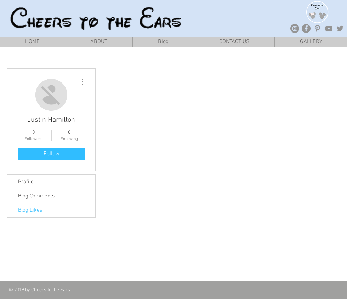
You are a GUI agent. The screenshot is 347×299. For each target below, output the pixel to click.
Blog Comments (36, 196)
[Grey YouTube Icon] (328, 28)
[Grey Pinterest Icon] (317, 28)
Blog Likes (30, 210)
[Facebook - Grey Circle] (306, 28)
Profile (26, 182)
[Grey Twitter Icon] (340, 28)
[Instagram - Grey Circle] (294, 28)
